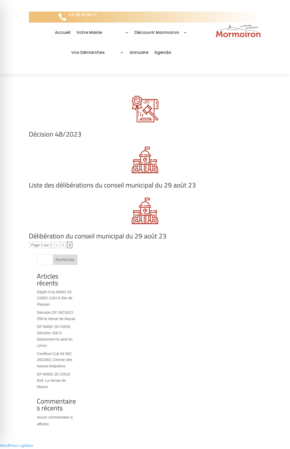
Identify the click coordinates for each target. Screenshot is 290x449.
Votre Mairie (89, 32)
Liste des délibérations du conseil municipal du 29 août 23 (112, 185)
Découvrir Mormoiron (156, 32)
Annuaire (139, 52)
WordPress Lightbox (16, 445)
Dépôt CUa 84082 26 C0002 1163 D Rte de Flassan (54, 298)
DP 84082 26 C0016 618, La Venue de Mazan (53, 380)
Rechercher (65, 260)
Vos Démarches (88, 52)
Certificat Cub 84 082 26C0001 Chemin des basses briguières (54, 360)
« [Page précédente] (57, 245)
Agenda (162, 52)
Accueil (62, 32)
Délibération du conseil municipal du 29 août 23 (98, 236)
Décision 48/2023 (55, 134)
